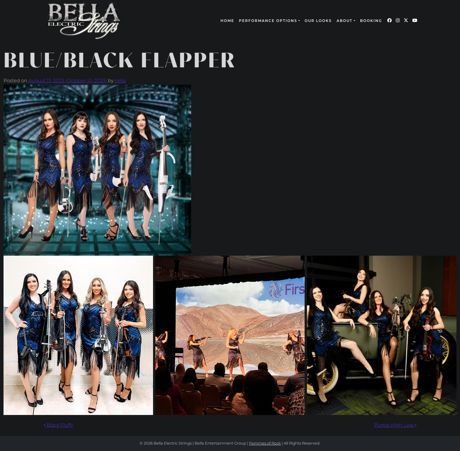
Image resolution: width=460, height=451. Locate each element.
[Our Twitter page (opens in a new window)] (406, 21)
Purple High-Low (395, 425)
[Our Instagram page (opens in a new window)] (397, 21)
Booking (371, 21)
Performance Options (268, 21)
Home (227, 21)
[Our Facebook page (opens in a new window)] (389, 21)
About (344, 21)
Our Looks (318, 21)
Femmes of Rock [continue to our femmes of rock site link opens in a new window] (265, 443)
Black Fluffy (58, 425)
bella (120, 81)
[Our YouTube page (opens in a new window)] (415, 21)
